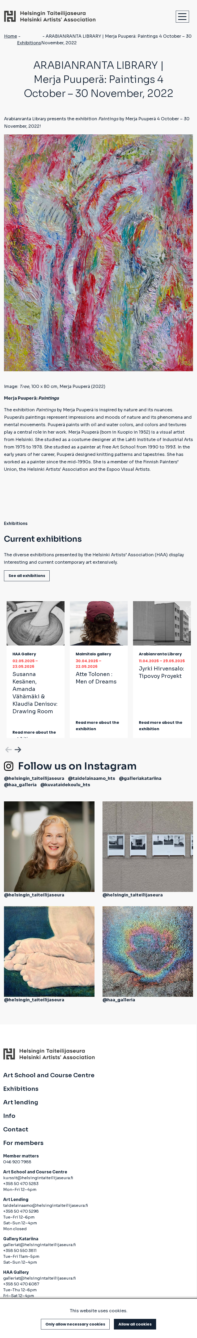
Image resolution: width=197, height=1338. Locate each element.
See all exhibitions (26, 575)
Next (17, 748)
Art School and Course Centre (49, 1075)
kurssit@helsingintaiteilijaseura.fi (38, 1177)
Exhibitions (29, 43)
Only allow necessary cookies (75, 1324)
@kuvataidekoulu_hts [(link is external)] (65, 785)
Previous (8, 748)
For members (23, 1143)
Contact (15, 1129)
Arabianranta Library (160, 654)
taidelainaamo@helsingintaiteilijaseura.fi (45, 1205)
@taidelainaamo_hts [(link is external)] (91, 778)
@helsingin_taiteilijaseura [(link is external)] (34, 778)
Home (10, 36)
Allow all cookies (135, 1324)
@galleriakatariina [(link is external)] (140, 778)
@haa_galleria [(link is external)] (20, 785)
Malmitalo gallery (93, 654)
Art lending (20, 1102)
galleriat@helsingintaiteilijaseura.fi (39, 1244)
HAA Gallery (24, 654)
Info (9, 1116)
